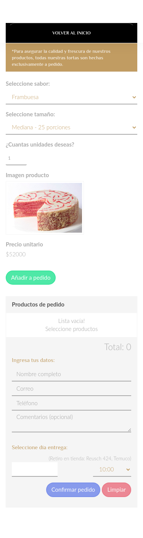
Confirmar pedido (73, 489)
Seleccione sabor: (28, 83)
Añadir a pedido (30, 277)
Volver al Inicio (71, 33)
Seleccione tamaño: (30, 114)
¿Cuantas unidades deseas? (40, 144)
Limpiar (116, 489)
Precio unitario (24, 244)
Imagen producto (27, 174)
